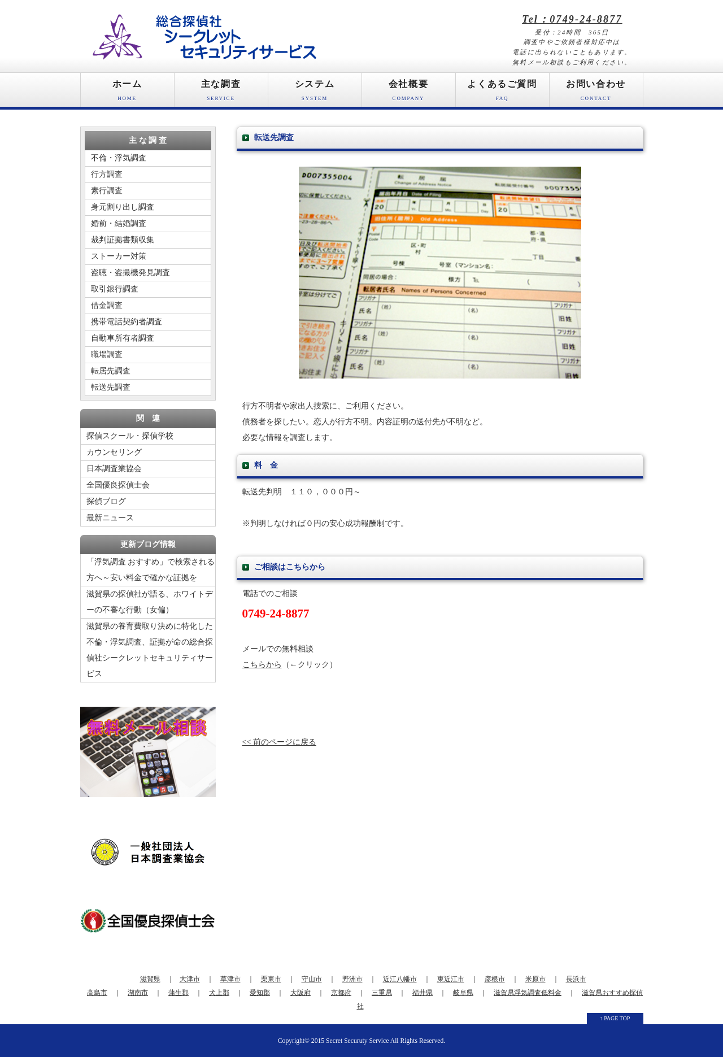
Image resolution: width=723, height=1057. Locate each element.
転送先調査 (110, 387)
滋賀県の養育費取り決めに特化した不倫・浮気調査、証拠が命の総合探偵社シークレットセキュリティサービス (149, 650)
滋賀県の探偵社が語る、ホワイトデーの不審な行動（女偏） (149, 602)
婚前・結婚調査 (118, 223)
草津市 (230, 979)
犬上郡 (219, 993)
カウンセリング (114, 452)
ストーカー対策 (118, 256)
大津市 (190, 979)
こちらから (262, 664)
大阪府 (300, 993)
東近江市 (450, 979)
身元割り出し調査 (122, 207)
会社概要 (408, 93)
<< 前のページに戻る (279, 742)
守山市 (312, 979)
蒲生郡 (178, 993)
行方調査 (107, 174)
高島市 (97, 993)
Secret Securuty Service (357, 1041)
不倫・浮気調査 (118, 158)
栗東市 (271, 979)
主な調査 (221, 93)
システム (315, 93)
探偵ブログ (106, 501)
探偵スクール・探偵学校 (129, 436)
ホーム (127, 93)
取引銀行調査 (114, 289)
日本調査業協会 (114, 468)
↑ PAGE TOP (615, 1018)
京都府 (341, 993)
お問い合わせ (596, 93)
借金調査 (107, 305)
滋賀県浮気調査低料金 (527, 993)
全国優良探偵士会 (118, 485)
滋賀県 (150, 979)
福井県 (422, 993)
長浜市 (576, 979)
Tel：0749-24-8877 (572, 19)
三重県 (382, 993)
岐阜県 (463, 993)
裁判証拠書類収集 (122, 240)
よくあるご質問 (502, 93)
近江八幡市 (400, 979)
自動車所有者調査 (122, 338)
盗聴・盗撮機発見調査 (130, 272)
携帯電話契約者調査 (126, 321)
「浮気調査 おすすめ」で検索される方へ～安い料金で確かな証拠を (150, 570)
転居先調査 (110, 371)
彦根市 (495, 979)
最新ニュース (110, 518)
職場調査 (107, 354)
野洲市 (352, 979)
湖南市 (138, 993)
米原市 (535, 979)
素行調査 (107, 190)
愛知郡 (260, 993)
